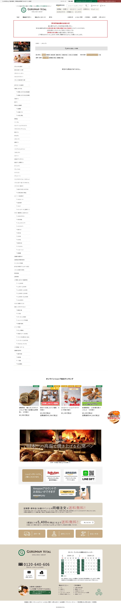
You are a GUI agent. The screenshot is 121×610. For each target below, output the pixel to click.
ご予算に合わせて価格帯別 (21, 280)
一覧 (100, 54)
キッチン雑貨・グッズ (19, 303)
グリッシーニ (17, 176)
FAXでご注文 (41, 573)
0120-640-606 (37, 564)
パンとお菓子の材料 (19, 270)
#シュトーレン (94, 9)
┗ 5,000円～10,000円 (22, 296)
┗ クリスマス (19, 246)
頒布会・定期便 (18, 105)
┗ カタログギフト (20, 216)
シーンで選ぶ (17, 327)
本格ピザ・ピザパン (19, 159)
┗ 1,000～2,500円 (21, 286)
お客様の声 (70, 17)
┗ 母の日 (18, 233)
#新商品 (59, 9)
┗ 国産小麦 (19, 310)
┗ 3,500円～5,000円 (21, 293)
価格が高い (65, 54)
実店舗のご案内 (28, 602)
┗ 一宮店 (18, 360)
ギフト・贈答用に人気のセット (21, 212)
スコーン (16, 155)
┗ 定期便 (18, 108)
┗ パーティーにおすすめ (22, 340)
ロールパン (17, 165)
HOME (37, 43)
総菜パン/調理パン (19, 162)
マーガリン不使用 (18, 263)
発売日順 (53, 54)
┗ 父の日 (18, 236)
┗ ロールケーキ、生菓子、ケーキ (23, 210)
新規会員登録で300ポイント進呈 (23, 1)
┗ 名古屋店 (19, 364)
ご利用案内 (87, 17)
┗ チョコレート (20, 199)
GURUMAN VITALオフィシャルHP (84, 1)
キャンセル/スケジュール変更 (82, 592)
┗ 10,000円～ (20, 300)
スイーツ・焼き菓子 (19, 196)
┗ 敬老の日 (19, 243)
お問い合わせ (102, 17)
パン (61, 587)
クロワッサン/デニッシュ (20, 129)
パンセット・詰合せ (18, 186)
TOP (18, 17)
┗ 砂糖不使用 (19, 323)
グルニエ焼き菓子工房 (19, 80)
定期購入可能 (60, 57)
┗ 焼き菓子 (19, 202)
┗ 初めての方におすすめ (22, 189)
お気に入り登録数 (73, 54)
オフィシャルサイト (37, 602)
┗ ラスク (18, 206)
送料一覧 (31, 533)
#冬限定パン (70, 12)
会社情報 (62, 602)
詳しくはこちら (87, 522)
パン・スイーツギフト (65, 592)
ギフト (50, 17)
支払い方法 (88, 533)
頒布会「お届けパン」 (65, 594)
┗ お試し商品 (19, 115)
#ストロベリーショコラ (76, 9)
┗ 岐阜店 (18, 357)
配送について (78, 589)
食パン (16, 102)
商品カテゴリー (27, 17)
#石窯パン (65, 9)
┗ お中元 (18, 239)
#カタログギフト (61, 12)
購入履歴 (71, 1)
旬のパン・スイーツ (40, 17)
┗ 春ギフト (19, 229)
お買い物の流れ (79, 587)
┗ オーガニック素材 (21, 317)
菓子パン (16, 132)
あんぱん (16, 135)
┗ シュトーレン (20, 249)
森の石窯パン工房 (18, 70)
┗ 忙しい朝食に (20, 330)
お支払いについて (79, 591)
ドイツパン (17, 172)
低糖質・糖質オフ (18, 256)
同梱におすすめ (18, 88)
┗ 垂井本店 (19, 353)
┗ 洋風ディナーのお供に (22, 333)
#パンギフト (78, 12)
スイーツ (62, 591)
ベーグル (16, 122)
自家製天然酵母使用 (19, 259)
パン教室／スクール (19, 347)
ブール (16, 145)
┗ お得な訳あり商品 (21, 192)
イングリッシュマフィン (19, 149)
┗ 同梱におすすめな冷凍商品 (23, 96)
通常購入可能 (52, 57)
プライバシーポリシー (71, 602)
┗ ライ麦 (18, 313)
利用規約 (94, 602)
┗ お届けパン (19, 112)
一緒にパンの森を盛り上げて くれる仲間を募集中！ (39, 592)
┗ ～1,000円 (19, 283)
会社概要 (94, 17)
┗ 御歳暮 (18, 253)
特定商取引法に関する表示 (84, 602)
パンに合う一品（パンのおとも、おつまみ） (22, 183)
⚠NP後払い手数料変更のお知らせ (107, 1)
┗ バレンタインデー (21, 223)
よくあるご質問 (78, 17)
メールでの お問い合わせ (29, 574)
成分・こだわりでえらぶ (19, 306)
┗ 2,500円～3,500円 (21, 290)
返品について (78, 594)
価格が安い (59, 54)
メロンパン (17, 139)
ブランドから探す (18, 66)
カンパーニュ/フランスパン (20, 125)
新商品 (16, 118)
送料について (59, 533)
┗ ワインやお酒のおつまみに (22, 337)
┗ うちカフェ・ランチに (21, 343)
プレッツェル (17, 169)
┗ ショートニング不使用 (22, 320)
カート (102, 5)
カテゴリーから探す (19, 85)
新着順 (48, 54)
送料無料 (16, 276)
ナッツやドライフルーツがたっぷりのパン (21, 179)
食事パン (16, 142)
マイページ (63, 1)
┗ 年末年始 (19, 219)
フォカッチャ (17, 152)
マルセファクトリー (18, 76)
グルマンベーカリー (19, 73)
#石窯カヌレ (86, 9)
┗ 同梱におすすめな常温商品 (23, 92)
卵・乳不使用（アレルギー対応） (21, 266)
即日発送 (16, 273)
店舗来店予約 (17, 350)
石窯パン (16, 98)
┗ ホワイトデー (20, 226)
